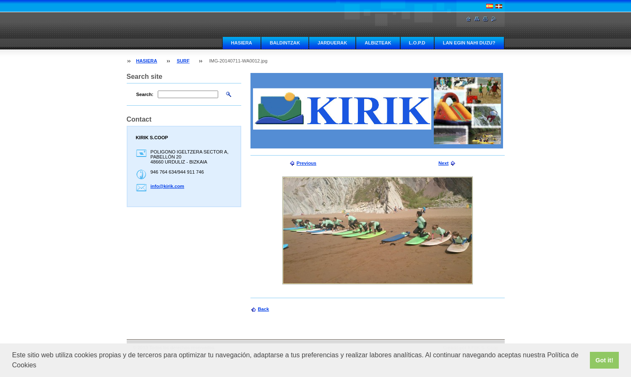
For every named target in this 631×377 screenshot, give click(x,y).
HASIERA (241, 42)
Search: (145, 94)
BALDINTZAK (285, 42)
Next (443, 163)
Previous (306, 163)
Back (263, 309)
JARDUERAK (332, 42)
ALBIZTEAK (378, 42)
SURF (183, 60)
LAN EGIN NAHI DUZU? (469, 42)
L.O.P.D (417, 42)
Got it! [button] (604, 360)
